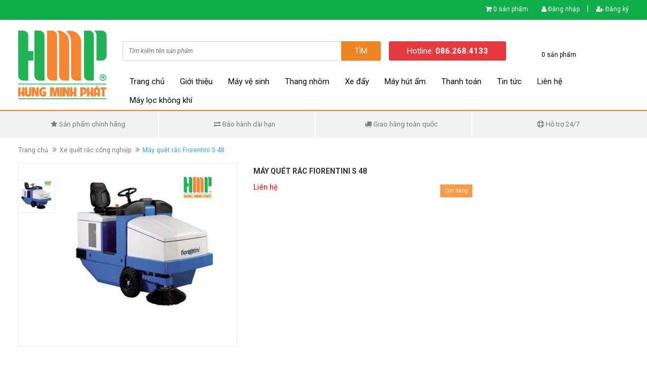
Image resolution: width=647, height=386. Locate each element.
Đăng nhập (560, 9)
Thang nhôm (307, 81)
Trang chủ (147, 81)
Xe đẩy (357, 81)
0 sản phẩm (510, 9)
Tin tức (509, 81)
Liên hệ (549, 81)
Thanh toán (461, 81)
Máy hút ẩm (405, 81)
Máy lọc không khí (161, 100)
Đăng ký (612, 9)
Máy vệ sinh (248, 81)
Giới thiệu (196, 81)
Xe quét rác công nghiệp (95, 150)
